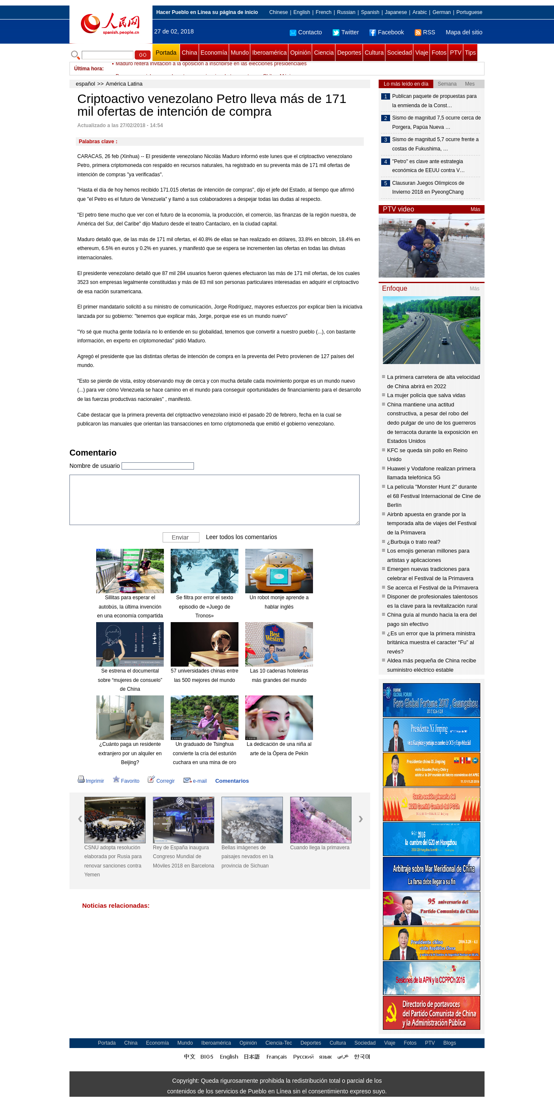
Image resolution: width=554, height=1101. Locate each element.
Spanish (370, 12)
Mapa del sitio (464, 32)
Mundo (240, 52)
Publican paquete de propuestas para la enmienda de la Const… (434, 100)
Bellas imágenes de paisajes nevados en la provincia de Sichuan (247, 857)
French (323, 12)
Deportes (349, 52)
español (85, 84)
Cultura (374, 52)
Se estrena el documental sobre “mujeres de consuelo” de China (130, 680)
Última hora (88, 69)
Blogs (449, 1043)
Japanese (396, 12)
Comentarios (232, 781)
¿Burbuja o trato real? (413, 542)
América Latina (124, 84)
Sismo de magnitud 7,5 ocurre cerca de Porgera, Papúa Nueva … (436, 122)
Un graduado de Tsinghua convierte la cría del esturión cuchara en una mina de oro (204, 753)
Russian (346, 12)
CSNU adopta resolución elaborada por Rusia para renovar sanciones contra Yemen (112, 861)
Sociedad (399, 52)
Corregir (161, 781)
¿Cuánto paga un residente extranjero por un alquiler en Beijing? (129, 753)
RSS (425, 32)
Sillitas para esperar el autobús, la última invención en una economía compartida (130, 607)
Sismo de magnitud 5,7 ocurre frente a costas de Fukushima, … (435, 144)
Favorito (126, 781)
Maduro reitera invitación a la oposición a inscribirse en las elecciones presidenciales (211, 69)
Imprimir (91, 781)
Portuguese (469, 12)
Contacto (306, 32)
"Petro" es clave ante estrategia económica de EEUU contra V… (428, 166)
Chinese (278, 12)
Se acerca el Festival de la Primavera (432, 587)
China (189, 52)
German (441, 12)
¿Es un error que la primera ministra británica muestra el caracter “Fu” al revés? (431, 642)
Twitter (345, 32)
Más (475, 209)
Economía (214, 52)
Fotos (439, 52)
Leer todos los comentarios (241, 537)
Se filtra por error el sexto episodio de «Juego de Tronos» (204, 607)
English (302, 12)
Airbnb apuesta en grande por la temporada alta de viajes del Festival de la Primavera (431, 523)
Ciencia (324, 52)
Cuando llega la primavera (319, 848)
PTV (455, 52)
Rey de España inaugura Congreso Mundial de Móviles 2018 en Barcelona (183, 857)
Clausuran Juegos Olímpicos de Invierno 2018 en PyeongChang (428, 187)
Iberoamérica (269, 52)
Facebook (386, 32)
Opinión (300, 52)
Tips (470, 52)
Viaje (421, 52)
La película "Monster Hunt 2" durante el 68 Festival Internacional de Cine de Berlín (434, 496)
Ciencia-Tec (279, 1043)
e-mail (195, 781)
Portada (165, 52)
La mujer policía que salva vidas (426, 395)
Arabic (420, 12)
